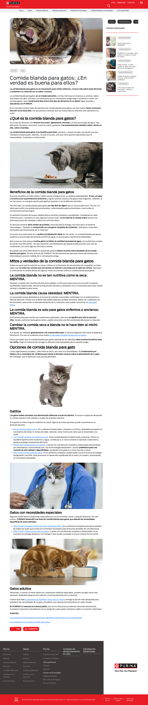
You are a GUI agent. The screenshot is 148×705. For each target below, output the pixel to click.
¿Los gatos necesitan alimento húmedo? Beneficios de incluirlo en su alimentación (46, 618)
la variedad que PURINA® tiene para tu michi (44, 599)
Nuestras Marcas (42, 10)
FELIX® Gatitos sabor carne (25, 429)
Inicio (113, 2)
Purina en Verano (49, 683)
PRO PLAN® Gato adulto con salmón (29, 445)
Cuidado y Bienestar (10, 670)
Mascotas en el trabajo (51, 679)
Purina (46, 649)
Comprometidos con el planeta (102, 10)
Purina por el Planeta (51, 658)
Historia (46, 669)
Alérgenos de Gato (50, 676)
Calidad (46, 665)
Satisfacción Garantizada (89, 650)
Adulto (112, 21)
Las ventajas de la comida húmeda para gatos (30, 622)
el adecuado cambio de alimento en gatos (67, 335)
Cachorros (7, 654)
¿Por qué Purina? (123, 10)
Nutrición (6, 666)
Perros (21, 10)
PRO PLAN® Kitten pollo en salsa (27, 453)
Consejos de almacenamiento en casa (71, 651)
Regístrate (121, 2)
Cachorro (138, 21)
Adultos (6, 658)
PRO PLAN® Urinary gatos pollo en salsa (31, 531)
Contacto (131, 2)
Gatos (30, 10)
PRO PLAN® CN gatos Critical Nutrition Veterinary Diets (37, 526)
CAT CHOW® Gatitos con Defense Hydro (30, 437)
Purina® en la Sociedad (79, 10)
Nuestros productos (59, 10)
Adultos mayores (124, 21)
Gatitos (26, 654)
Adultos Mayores (29, 662)
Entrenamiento (8, 681)
